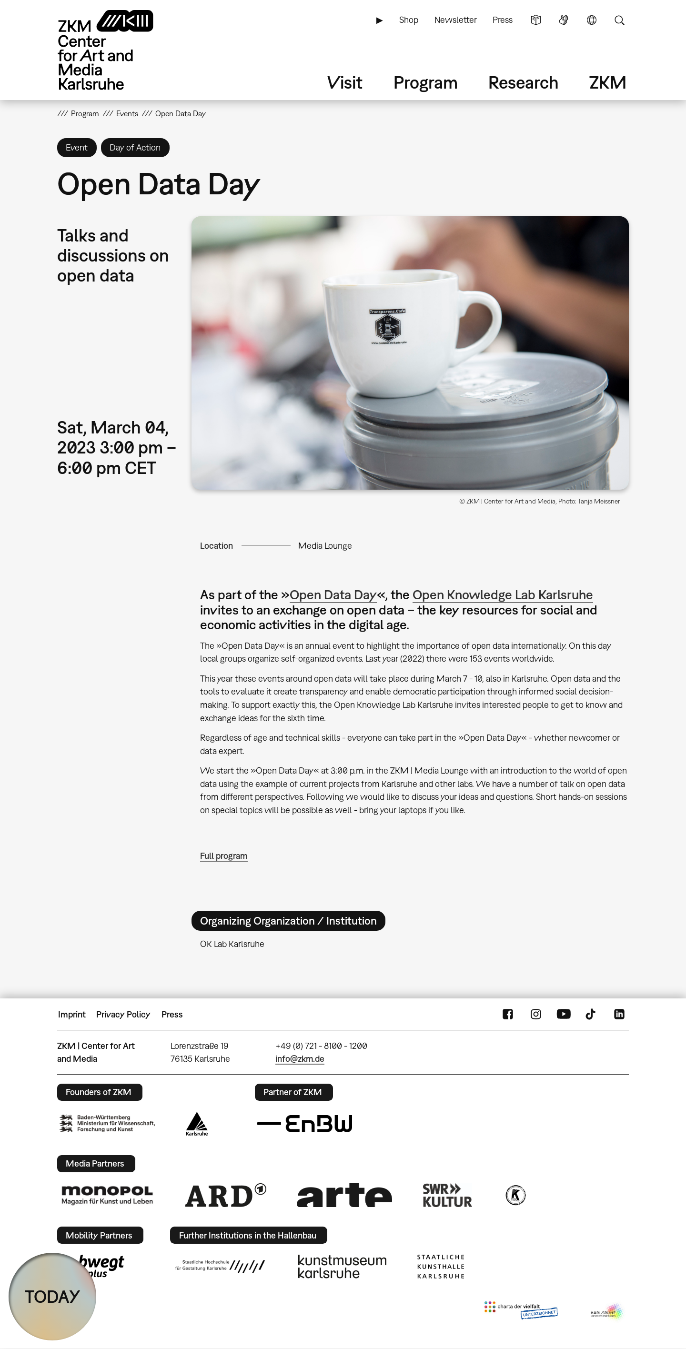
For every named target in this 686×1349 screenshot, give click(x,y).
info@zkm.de (299, 1059)
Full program (224, 856)
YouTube (563, 1014)
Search (619, 20)
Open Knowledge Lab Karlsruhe (503, 594)
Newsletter (455, 20)
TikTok (591, 1014)
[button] (410, 353)
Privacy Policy (123, 1014)
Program (425, 82)
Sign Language (563, 20)
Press (503, 20)
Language (591, 20)
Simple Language (535, 20)
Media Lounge (325, 546)
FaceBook (507, 1014)
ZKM (607, 82)
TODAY (53, 1296)
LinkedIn (619, 1014)
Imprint (72, 1014)
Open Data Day (333, 594)
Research (523, 82)
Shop (408, 20)
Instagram (535, 1014)
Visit (345, 82)
